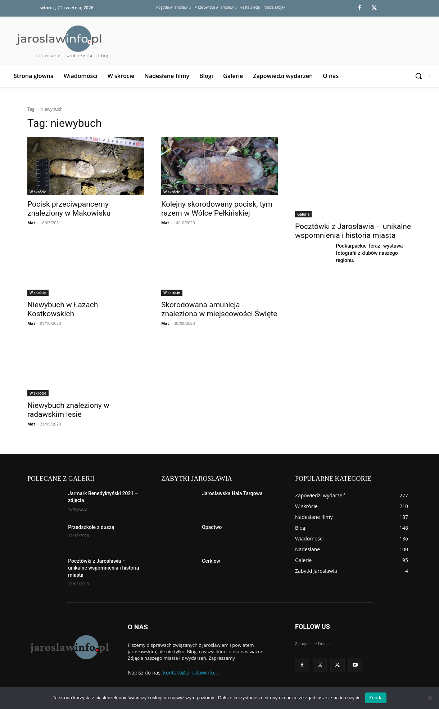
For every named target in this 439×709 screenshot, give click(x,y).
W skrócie (38, 191)
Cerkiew (211, 561)
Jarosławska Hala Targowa (232, 493)
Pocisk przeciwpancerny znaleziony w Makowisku (68, 208)
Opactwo (212, 527)
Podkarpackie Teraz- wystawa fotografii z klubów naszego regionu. (369, 253)
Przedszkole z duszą (91, 527)
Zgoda (376, 697)
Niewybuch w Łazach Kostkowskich (62, 309)
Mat (31, 222)
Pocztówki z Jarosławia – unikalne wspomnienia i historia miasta (353, 231)
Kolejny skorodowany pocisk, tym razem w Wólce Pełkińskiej (216, 208)
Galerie (303, 214)
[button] (419, 76)
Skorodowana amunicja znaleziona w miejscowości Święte (219, 309)
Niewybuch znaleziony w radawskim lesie (68, 410)
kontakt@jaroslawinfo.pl (191, 672)
